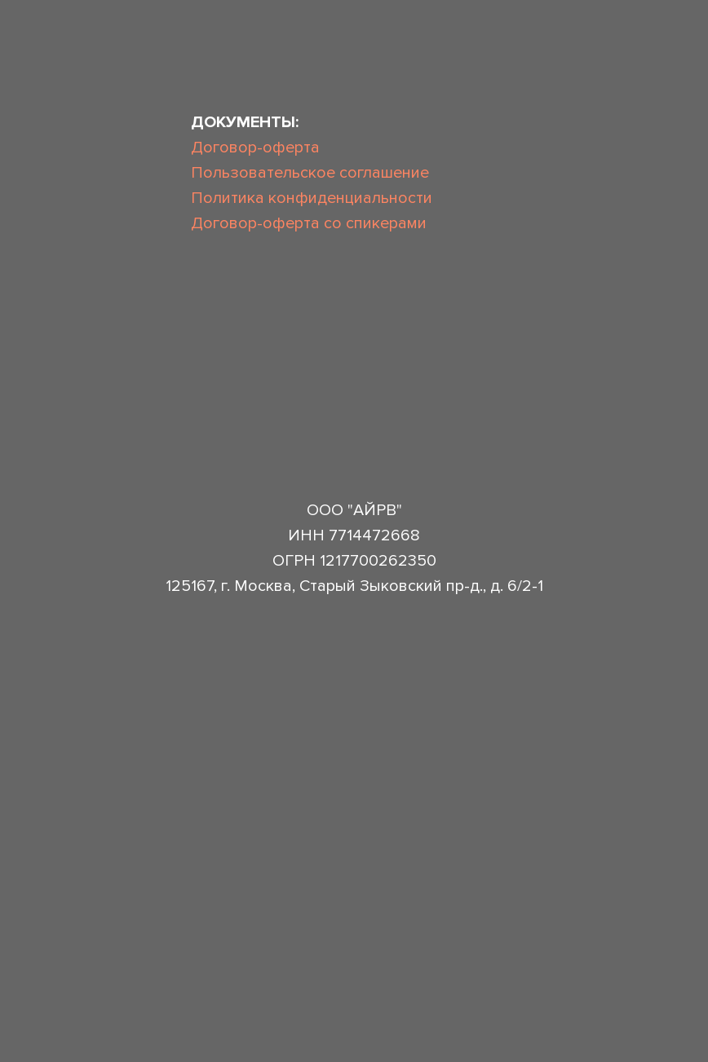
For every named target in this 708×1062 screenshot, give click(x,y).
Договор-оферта (255, 147)
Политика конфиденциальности (311, 198)
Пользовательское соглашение (310, 173)
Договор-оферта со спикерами (309, 223)
